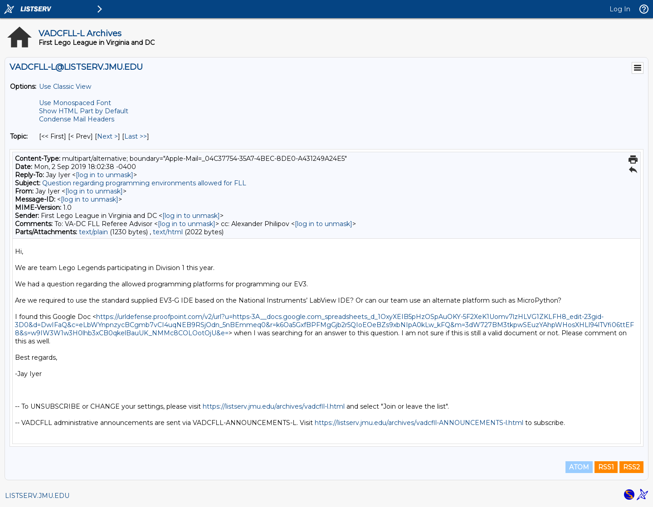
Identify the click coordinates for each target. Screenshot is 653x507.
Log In (619, 9)
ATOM (579, 467)
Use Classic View (65, 86)
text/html (168, 232)
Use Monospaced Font (75, 103)
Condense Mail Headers (76, 119)
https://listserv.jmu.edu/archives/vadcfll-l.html (274, 406)
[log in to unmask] (104, 175)
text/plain (93, 232)
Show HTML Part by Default (83, 111)
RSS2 (631, 467)
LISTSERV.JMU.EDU (37, 496)
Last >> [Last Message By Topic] (135, 136)
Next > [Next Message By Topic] (107, 136)
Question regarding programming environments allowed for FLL (144, 183)
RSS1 (606, 467)
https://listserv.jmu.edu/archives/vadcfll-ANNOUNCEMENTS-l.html (419, 423)
